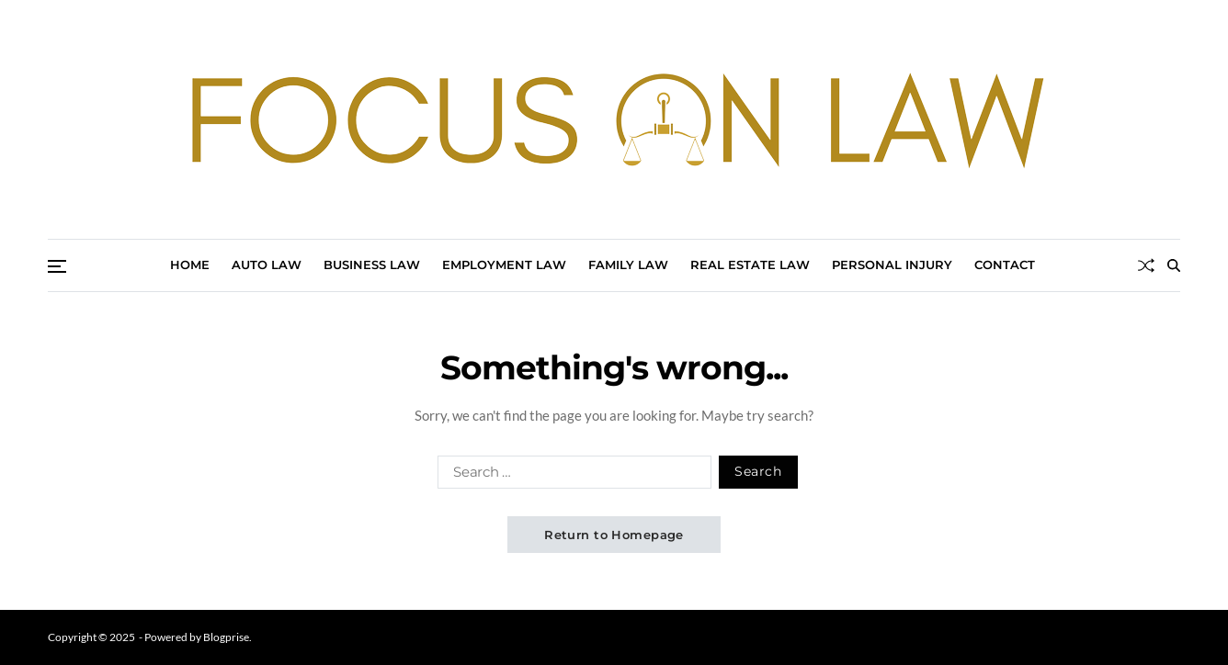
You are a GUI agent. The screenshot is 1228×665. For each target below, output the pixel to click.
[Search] (1173, 265)
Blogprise (226, 637)
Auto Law (266, 264)
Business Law (372, 264)
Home (190, 264)
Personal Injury (892, 264)
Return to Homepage (614, 534)
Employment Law (504, 264)
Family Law (628, 264)
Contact (1004, 264)
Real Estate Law (750, 264)
